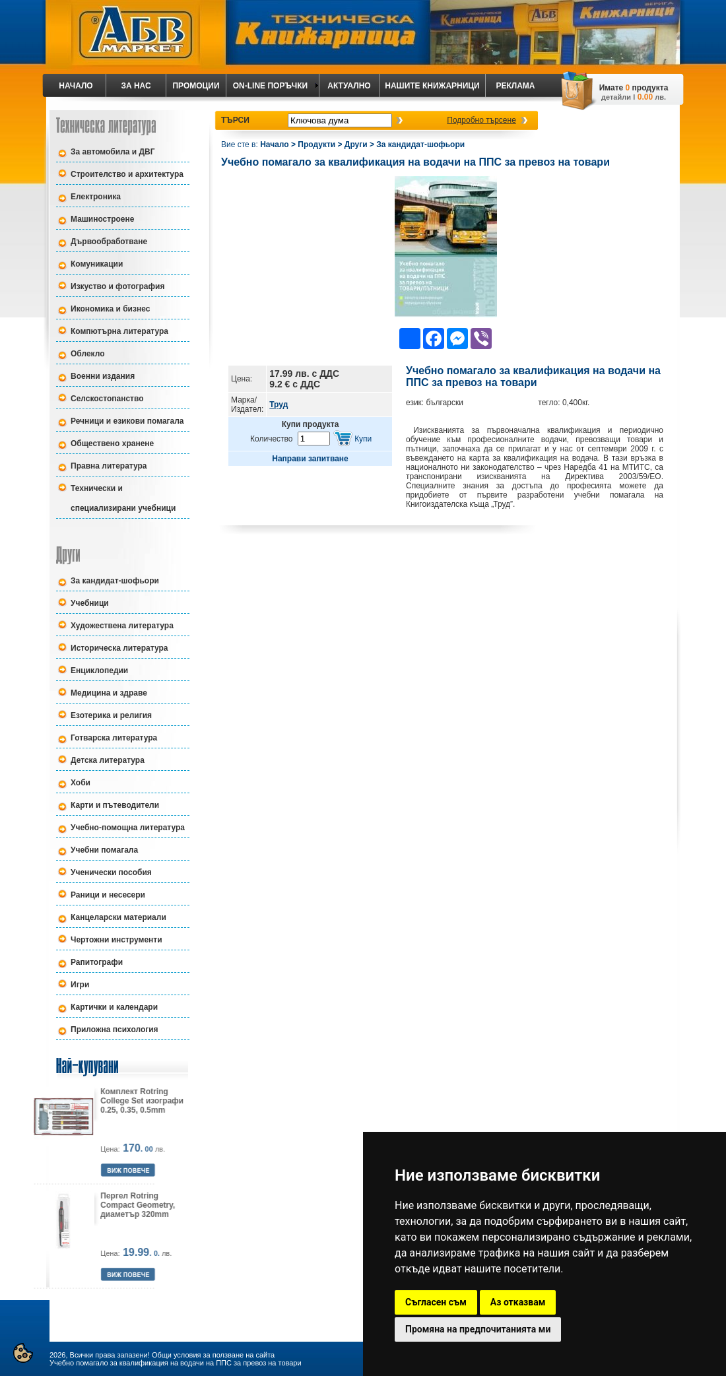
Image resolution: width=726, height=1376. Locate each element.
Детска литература (108, 760)
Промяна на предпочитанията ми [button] (477, 1329)
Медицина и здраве (109, 693)
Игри (80, 984)
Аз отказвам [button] (518, 1302)
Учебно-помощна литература (128, 827)
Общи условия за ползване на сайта (213, 1355)
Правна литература (109, 466)
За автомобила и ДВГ (113, 151)
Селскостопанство (107, 398)
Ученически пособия (111, 872)
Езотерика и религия (111, 715)
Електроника (96, 196)
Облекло (88, 353)
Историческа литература (119, 648)
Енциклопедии (99, 670)
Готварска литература (114, 737)
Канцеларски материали (118, 917)
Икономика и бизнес (110, 308)
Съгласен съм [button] (436, 1302)
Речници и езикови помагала (127, 421)
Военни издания (103, 376)
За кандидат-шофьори (115, 580)
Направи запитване (310, 458)
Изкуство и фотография (117, 286)
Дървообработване (109, 241)
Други (356, 144)
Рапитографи (97, 962)
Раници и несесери (108, 895)
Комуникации (97, 264)
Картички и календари (114, 1007)
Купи (363, 438)
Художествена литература (122, 625)
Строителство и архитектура (127, 174)
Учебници (90, 603)
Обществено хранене (112, 443)
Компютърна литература (119, 331)
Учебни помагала (104, 850)
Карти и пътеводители (115, 805)
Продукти (316, 144)
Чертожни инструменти (116, 939)
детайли (616, 97)
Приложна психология (114, 1029)
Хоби (80, 782)
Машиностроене (102, 219)
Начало (274, 144)
